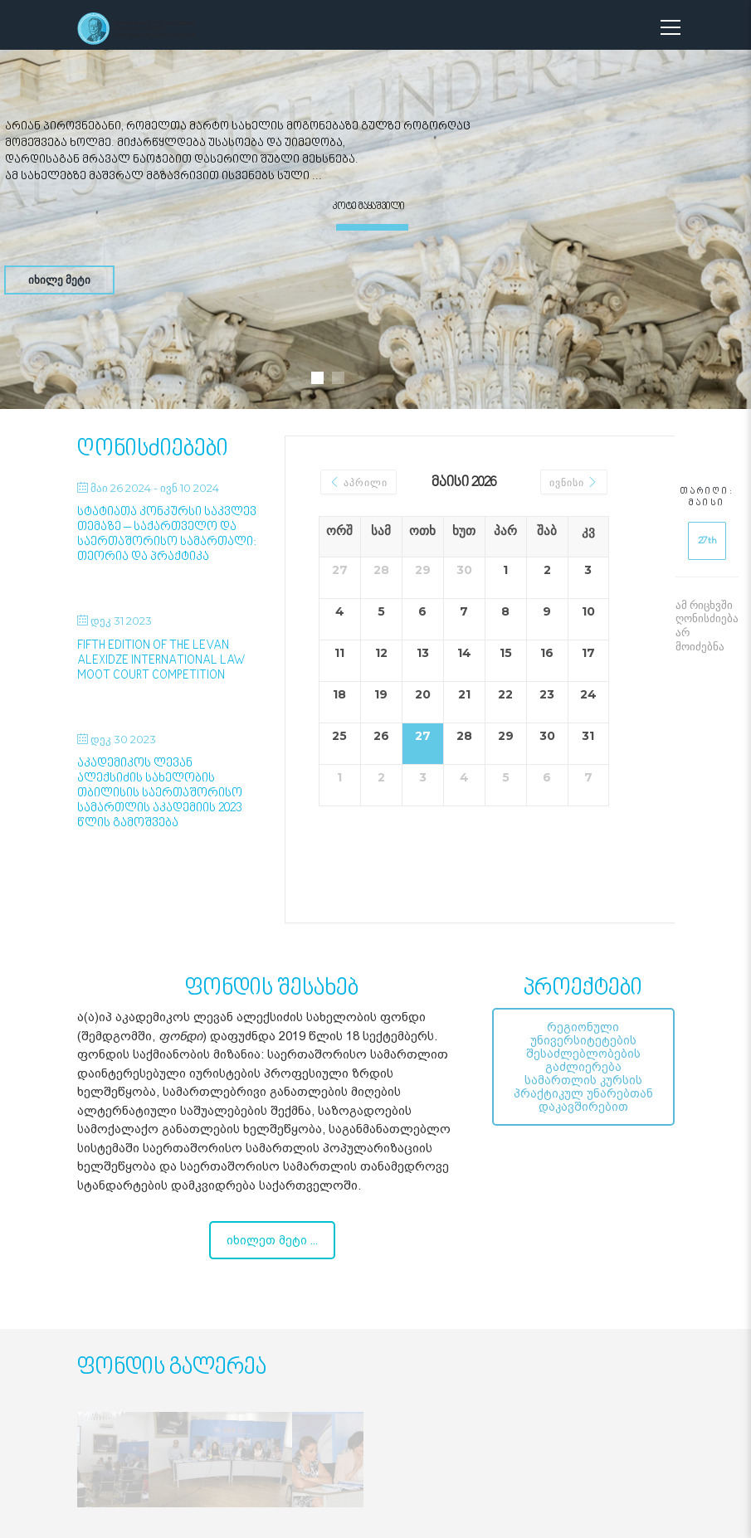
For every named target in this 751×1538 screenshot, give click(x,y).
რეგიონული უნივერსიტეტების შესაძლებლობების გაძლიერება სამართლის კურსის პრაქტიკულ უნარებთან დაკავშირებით (583, 1066)
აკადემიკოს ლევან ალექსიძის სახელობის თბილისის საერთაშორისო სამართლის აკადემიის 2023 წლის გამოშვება (159, 793)
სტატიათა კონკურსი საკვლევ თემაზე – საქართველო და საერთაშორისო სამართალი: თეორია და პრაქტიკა (166, 534)
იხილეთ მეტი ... (272, 1240)
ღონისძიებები (152, 449)
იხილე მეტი (59, 279)
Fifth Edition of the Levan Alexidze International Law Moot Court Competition (161, 661)
